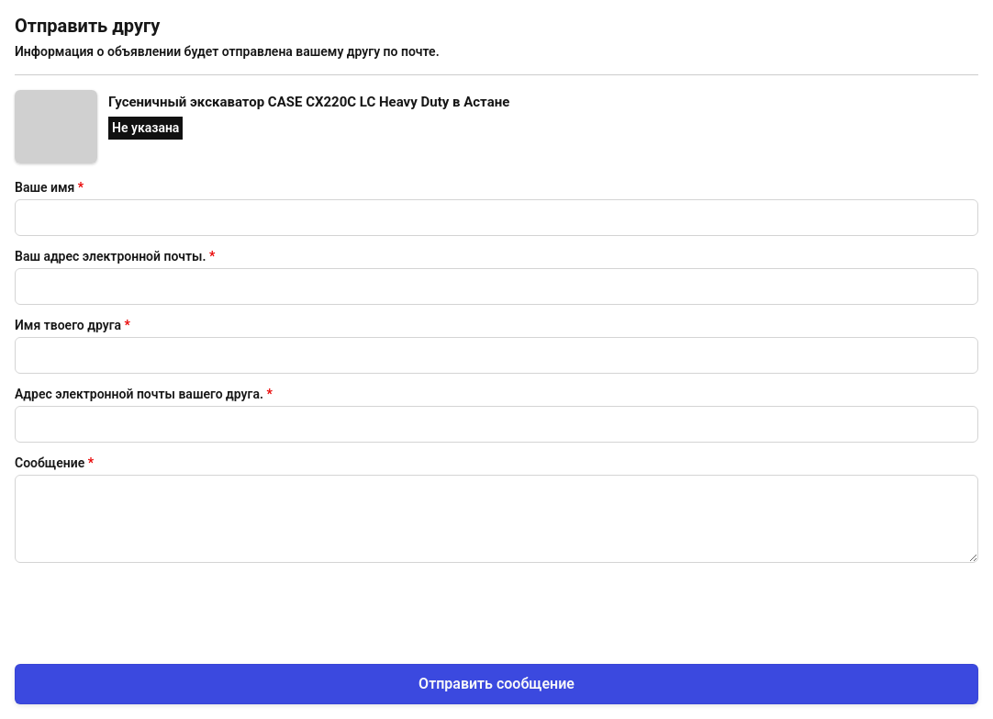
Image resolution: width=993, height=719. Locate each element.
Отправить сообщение (496, 683)
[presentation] (154, 610)
